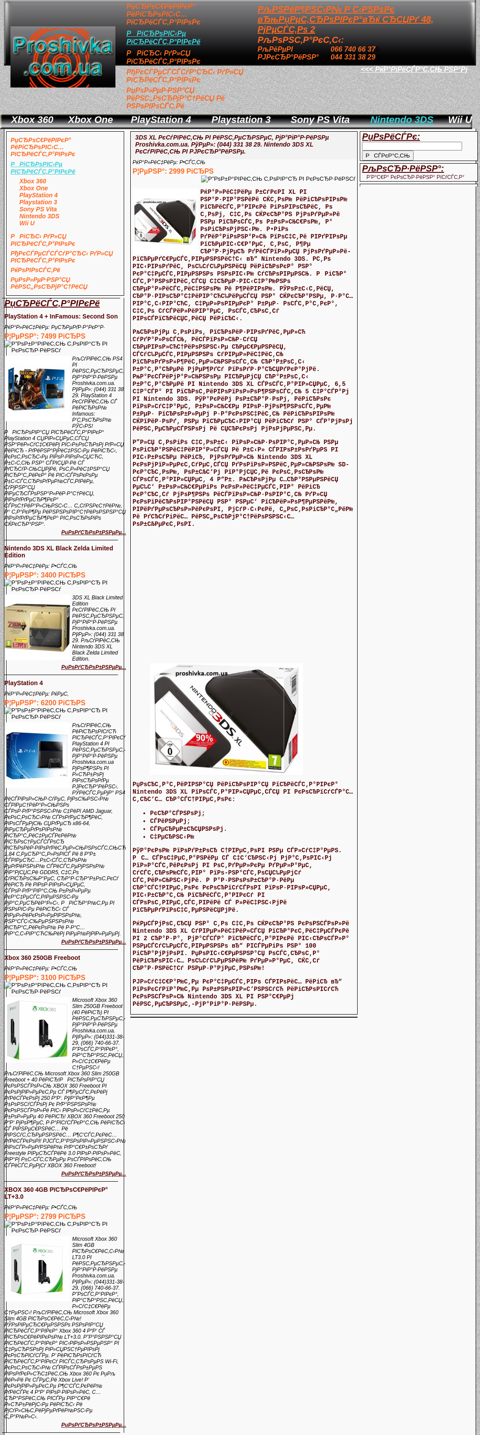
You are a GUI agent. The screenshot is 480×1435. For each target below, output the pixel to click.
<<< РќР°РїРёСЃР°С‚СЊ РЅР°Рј (414, 69)
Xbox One (90, 119)
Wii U (460, 119)
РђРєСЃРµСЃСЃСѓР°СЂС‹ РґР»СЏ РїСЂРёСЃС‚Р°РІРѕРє (184, 76)
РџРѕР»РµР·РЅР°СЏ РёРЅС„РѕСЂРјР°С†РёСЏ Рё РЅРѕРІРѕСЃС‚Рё (175, 98)
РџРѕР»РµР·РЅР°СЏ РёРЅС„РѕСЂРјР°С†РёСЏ (48, 283)
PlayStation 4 (161, 119)
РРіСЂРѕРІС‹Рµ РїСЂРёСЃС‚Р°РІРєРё (42, 168)
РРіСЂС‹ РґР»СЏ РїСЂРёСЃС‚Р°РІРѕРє (42, 240)
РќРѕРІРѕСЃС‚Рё (35, 269)
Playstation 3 (241, 119)
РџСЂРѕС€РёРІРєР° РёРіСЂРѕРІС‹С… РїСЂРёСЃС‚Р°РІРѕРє (163, 14)
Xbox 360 (32, 119)
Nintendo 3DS (401, 119)
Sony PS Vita (320, 119)
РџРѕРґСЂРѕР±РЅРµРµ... (93, 532)
